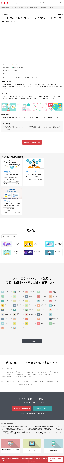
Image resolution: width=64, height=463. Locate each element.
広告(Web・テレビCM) (32, 344)
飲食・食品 (47, 353)
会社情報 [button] (3, 451)
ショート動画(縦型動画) (12, 342)
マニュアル (45, 346)
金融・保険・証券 (34, 355)
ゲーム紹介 (28, 346)
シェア (55, 14)
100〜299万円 (48, 182)
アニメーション (16, 64)
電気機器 (52, 353)
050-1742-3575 (25, 385)
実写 (8, 340)
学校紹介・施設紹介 (11, 344)
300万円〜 (31, 348)
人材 (31, 180)
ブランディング (35, 342)
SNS (46, 342)
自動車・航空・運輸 (43, 355)
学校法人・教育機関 (19, 356)
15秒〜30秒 (15, 351)
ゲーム (56, 353)
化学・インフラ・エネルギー (54, 355)
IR (30, 342)
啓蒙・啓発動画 (21, 342)
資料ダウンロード (42, 380)
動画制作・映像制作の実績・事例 (21, 7)
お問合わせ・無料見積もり (32, 142)
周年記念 (27, 342)
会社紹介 (40, 346)
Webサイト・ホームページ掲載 (10, 176)
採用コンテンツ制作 (23, 2)
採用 (56, 346)
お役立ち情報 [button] (57, 2)
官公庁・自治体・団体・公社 (29, 356)
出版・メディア (10, 356)
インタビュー (51, 346)
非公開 (8, 348)
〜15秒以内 (9, 351)
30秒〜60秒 (15, 73)
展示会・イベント (7, 181)
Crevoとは (14, 2)
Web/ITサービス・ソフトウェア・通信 (21, 77)
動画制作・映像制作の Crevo (7, 7)
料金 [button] (44, 2)
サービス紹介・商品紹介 (18, 67)
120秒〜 (32, 351)
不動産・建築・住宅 (20, 355)
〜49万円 (15, 70)
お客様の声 (50, 2)
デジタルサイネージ (42, 344)
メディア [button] (3, 447)
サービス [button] (32, 2)
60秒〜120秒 (27, 351)
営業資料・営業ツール (20, 346)
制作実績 (39, 2)
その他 (38, 356)
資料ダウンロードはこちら (55, 459)
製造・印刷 (27, 355)
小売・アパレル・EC (35, 77)
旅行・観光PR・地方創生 (29, 353)
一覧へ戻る (32, 313)
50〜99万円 (15, 181)
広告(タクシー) (51, 342)
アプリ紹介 (58, 342)
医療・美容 (9, 355)
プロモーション (34, 346)
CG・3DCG (42, 342)
